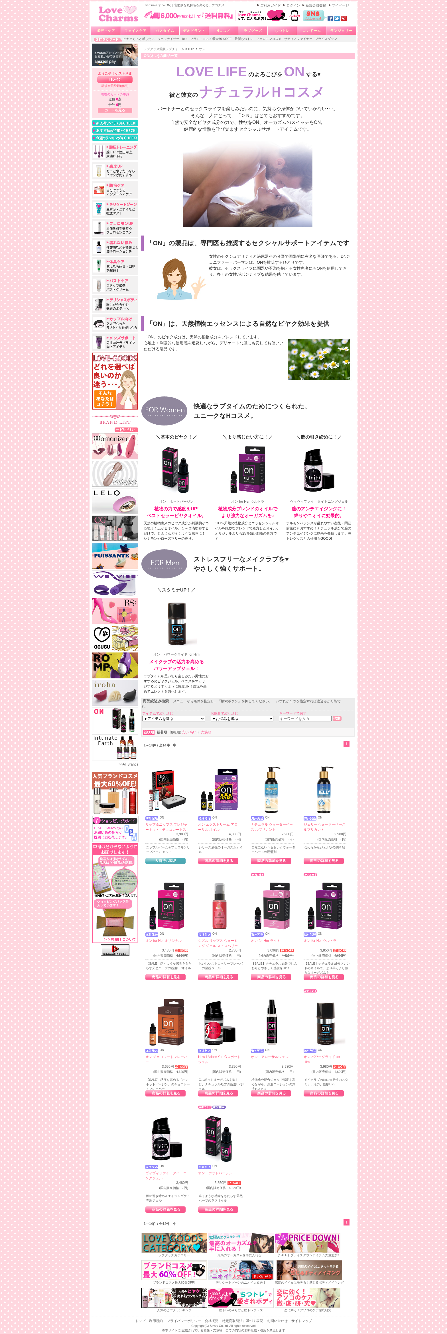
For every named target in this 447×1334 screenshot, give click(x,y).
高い (193, 732)
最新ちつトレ (244, 38)
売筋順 (206, 732)
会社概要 (212, 1321)
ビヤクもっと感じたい (139, 38)
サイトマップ (301, 1321)
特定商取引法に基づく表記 (243, 1321)
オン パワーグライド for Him (176, 627)
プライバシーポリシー (184, 1321)
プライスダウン (326, 38)
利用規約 (156, 1321)
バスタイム (165, 31)
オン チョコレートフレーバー (166, 1059)
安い (186, 732)
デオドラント (194, 31)
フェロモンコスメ (269, 38)
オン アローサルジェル (269, 1057)
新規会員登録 (316, 5)
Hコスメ (224, 31)
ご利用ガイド (271, 5)
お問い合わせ (277, 1321)
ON (162, 817)
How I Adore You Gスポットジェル (219, 1059)
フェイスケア (135, 31)
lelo (185, 38)
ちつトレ (282, 31)
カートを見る (115, 110)
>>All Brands (128, 764)
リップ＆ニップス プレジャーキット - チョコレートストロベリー (166, 830)
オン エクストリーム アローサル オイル (218, 827)
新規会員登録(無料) (115, 85)
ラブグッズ (253, 31)
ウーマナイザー (168, 38)
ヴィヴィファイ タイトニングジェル (319, 474)
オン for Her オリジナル (163, 941)
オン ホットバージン (176, 474)
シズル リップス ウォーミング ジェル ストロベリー (218, 943)
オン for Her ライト (265, 941)
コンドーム (311, 31)
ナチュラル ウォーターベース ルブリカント (272, 827)
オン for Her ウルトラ (247, 474)
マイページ (340, 5)
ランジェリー (341, 31)
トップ (140, 1321)
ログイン (294, 5)
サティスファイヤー (298, 38)
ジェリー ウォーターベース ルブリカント (325, 827)
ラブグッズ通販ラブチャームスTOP (169, 49)
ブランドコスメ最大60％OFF (211, 38)
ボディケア (106, 31)
